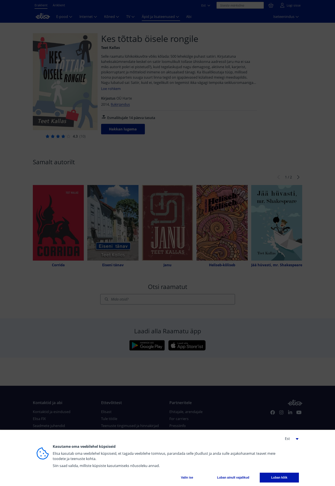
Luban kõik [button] (279, 477)
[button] (290, 438)
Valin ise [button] (187, 477)
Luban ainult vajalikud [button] (233, 477)
